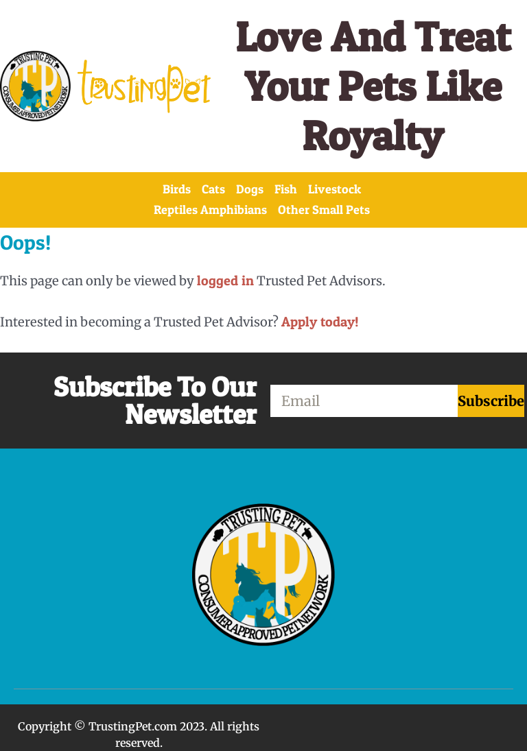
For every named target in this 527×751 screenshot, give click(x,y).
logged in (225, 280)
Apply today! (320, 321)
